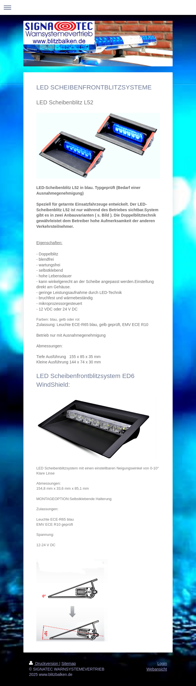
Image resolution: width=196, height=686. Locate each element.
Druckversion (44, 663)
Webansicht (156, 669)
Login (162, 663)
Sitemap (68, 663)
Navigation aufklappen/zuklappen (98, 7)
